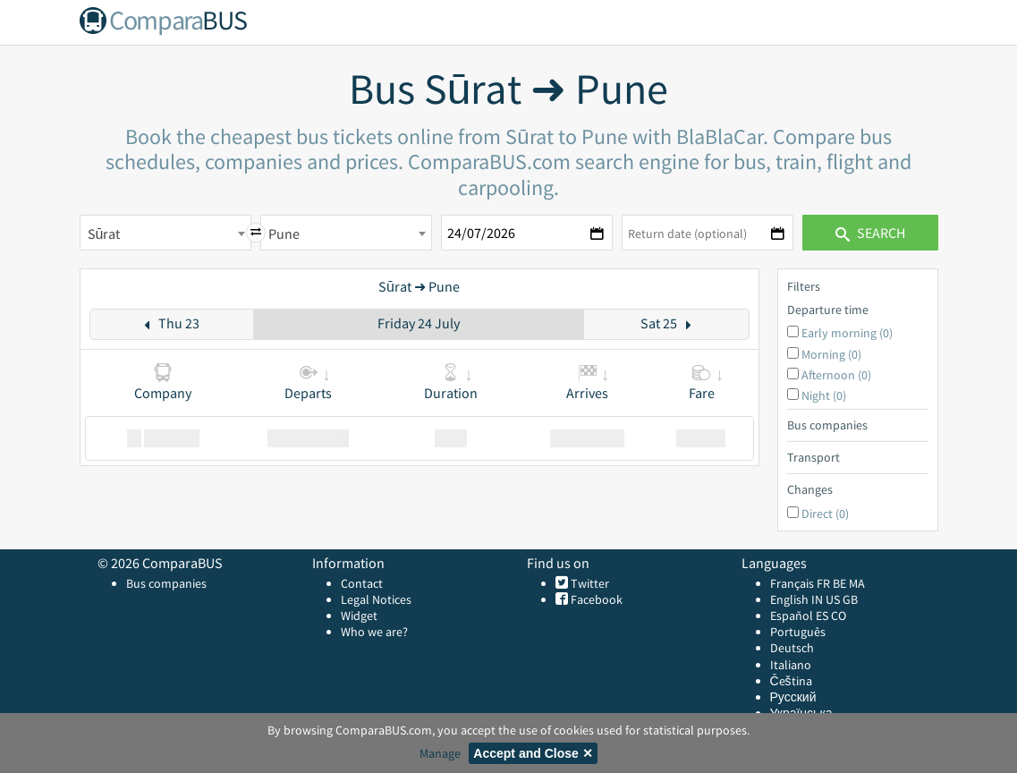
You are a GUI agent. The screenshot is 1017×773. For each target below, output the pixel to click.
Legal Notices (376, 599)
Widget (359, 615)
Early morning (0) (847, 333)
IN (817, 599)
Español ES (800, 615)
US (833, 599)
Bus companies (166, 583)
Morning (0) (831, 354)
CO (838, 615)
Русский (793, 697)
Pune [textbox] (284, 233)
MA (857, 583)
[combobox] (165, 233)
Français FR (800, 583)
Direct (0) (825, 513)
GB (850, 599)
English (789, 599)
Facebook (595, 599)
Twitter (588, 583)
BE (839, 583)
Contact (362, 583)
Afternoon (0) (836, 375)
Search (870, 233)
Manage (440, 753)
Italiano (790, 665)
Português (798, 632)
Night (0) (823, 395)
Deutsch (792, 648)
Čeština (791, 681)
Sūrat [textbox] (104, 233)
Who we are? (374, 632)
